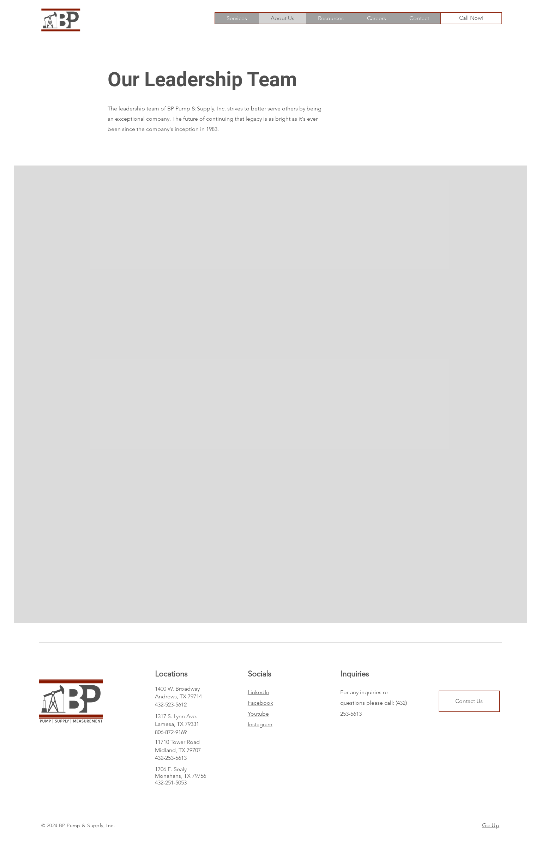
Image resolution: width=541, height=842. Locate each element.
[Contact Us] (469, 701)
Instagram (260, 724)
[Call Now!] (471, 18)
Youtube (258, 713)
